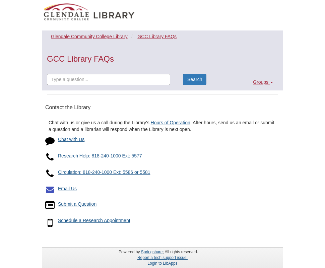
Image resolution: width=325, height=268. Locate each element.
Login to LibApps (162, 263)
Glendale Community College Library (89, 36)
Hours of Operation (170, 122)
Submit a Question (77, 204)
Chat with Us (71, 139)
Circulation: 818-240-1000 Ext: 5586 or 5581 (104, 172)
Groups (263, 82)
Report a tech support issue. (162, 257)
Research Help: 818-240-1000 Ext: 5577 (100, 155)
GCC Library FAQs (157, 36)
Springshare (152, 252)
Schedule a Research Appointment (94, 220)
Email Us (67, 188)
